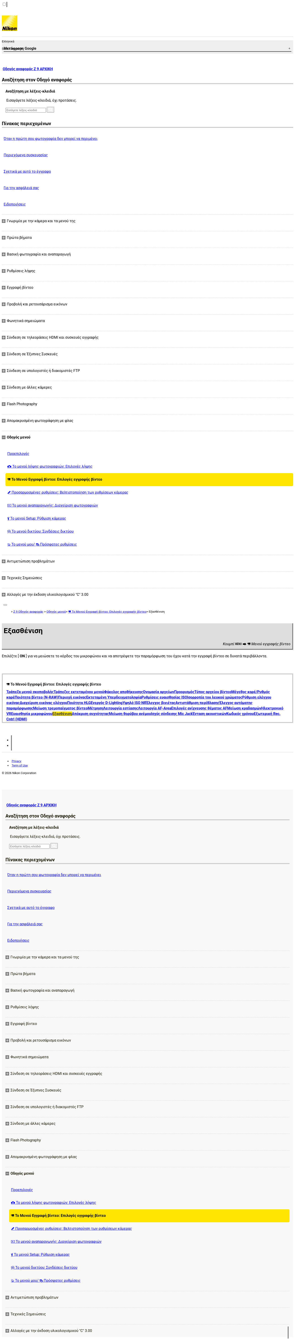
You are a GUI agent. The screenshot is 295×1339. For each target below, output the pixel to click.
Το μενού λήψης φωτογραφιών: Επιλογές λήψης (49, 466)
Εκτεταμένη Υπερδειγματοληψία (113, 697)
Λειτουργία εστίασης (120, 708)
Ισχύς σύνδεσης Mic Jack (172, 714)
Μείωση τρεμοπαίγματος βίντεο (60, 708)
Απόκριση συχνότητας (90, 714)
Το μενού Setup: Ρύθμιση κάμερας (36, 518)
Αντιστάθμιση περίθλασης (197, 703)
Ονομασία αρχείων (158, 692)
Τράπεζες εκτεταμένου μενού (79, 692)
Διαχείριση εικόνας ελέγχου (43, 703)
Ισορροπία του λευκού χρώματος (214, 697)
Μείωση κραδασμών (244, 708)
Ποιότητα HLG (79, 703)
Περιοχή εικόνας (72, 697)
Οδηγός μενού (56, 611)
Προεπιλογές (18, 453)
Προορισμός (184, 692)
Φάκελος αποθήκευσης (123, 692)
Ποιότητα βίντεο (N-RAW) (36, 697)
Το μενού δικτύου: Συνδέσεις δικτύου (40, 531)
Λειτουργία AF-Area (154, 708)
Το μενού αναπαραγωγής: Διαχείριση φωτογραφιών (52, 505)
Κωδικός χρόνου (240, 714)
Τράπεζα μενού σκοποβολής (30, 692)
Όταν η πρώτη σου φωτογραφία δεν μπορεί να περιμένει (50, 139)
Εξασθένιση (62, 714)
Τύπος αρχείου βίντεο (212, 692)
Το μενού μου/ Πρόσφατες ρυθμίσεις (42, 544)
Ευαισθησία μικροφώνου (32, 714)
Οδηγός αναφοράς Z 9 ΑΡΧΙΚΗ (28, 69)
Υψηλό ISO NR (134, 703)
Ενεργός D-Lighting (107, 703)
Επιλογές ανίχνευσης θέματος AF (199, 708)
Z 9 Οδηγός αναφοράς (28, 611)
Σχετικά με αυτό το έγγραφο (27, 171)
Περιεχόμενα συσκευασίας (26, 155)
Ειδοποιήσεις (15, 204)
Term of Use (20, 765)
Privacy (16, 761)
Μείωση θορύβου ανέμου (130, 714)
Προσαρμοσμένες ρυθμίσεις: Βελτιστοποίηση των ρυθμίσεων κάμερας (67, 492)
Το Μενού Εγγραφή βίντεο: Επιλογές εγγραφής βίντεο (54, 479)
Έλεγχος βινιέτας (160, 703)
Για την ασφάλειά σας (21, 188)
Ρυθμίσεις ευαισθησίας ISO (164, 697)
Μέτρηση (95, 708)
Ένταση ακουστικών (209, 714)
